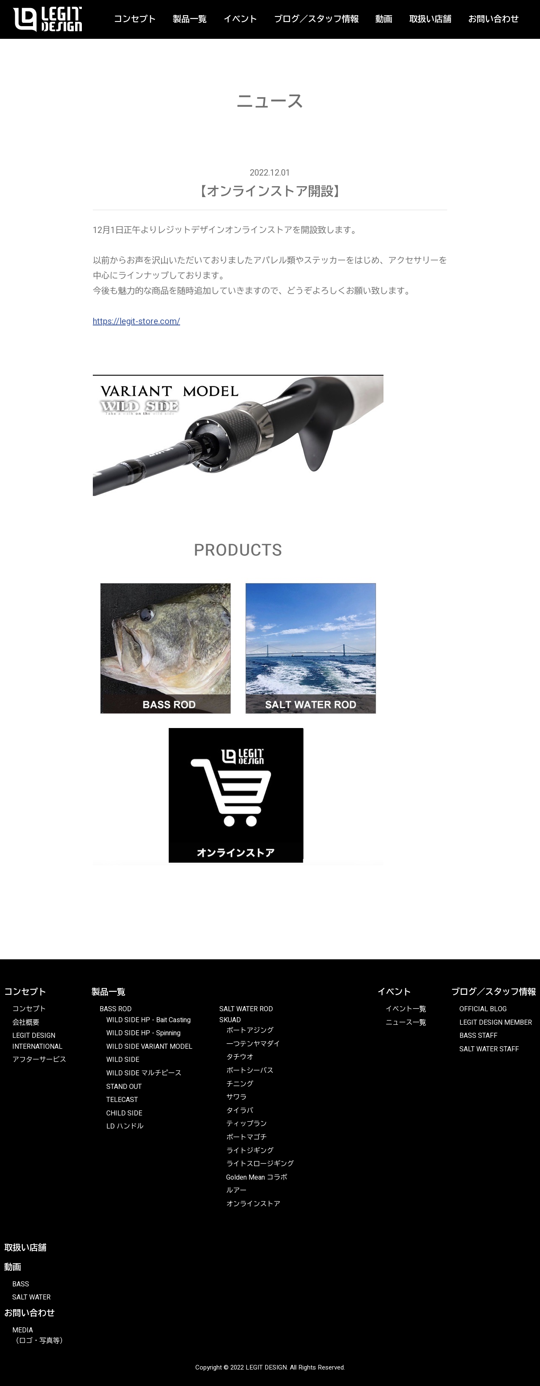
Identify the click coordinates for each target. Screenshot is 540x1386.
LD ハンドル (124, 1126)
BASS (20, 1284)
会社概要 (25, 1023)
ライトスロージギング (260, 1164)
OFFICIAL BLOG (483, 1009)
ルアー (236, 1191)
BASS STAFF (478, 1036)
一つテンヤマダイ (253, 1044)
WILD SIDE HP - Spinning (143, 1033)
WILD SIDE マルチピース (143, 1073)
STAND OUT (124, 1087)
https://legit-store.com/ (136, 321)
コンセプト (29, 1009)
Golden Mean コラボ (256, 1177)
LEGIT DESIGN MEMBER (495, 1023)
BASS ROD (116, 1009)
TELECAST (122, 1100)
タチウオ (239, 1057)
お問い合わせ (493, 19)
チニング (239, 1084)
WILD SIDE (122, 1060)
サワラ (236, 1097)
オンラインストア (253, 1204)
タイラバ (239, 1111)
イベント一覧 (406, 1009)
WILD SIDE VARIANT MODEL (149, 1047)
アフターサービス (39, 1060)
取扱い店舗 (430, 19)
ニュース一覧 (406, 1023)
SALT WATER (31, 1297)
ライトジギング (249, 1151)
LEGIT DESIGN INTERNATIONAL (37, 1041)
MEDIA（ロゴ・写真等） (39, 1335)
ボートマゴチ (246, 1137)
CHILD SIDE (124, 1113)
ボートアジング (249, 1031)
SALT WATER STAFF (489, 1049)
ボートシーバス (249, 1071)
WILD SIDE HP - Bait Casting (148, 1020)
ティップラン (246, 1124)
